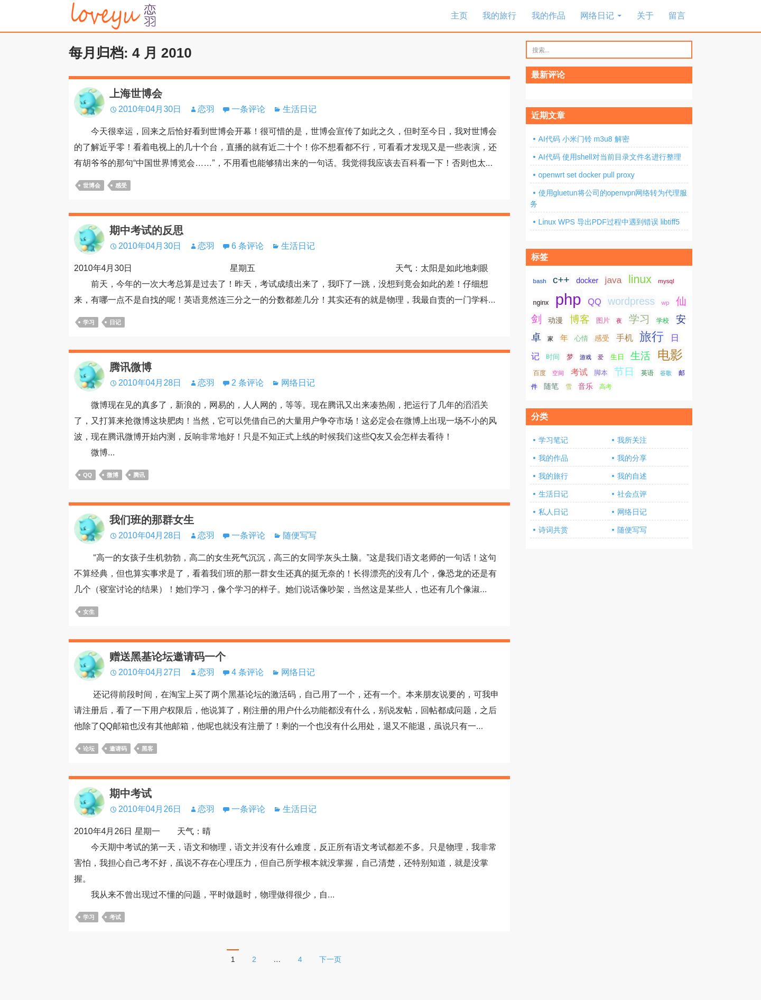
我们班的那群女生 (151, 520)
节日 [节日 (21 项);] (624, 371)
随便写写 (300, 535)
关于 (645, 15)
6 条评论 (247, 245)
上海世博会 (135, 93)
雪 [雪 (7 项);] (568, 387)
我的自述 (632, 476)
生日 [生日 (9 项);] (617, 357)
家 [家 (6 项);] (550, 338)
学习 (89, 322)
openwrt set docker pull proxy (587, 175)
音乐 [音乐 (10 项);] (585, 386)
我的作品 (548, 15)
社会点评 (632, 494)
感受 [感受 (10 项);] (602, 338)
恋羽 (206, 109)
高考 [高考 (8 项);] (605, 386)
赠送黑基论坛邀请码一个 (167, 656)
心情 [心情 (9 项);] (581, 338)
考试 (115, 917)
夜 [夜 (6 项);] (619, 320)
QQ (87, 475)
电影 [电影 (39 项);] (670, 355)
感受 (121, 185)
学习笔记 (553, 440)
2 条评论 (247, 382)
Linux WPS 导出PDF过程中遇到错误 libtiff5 (609, 222)
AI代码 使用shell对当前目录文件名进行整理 (610, 157)
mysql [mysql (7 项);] (666, 281)
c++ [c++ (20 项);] (561, 279)
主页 (459, 15)
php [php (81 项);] (568, 299)
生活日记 (300, 109)
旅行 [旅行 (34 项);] (651, 336)
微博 (112, 475)
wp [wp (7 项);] (666, 303)
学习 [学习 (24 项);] (639, 319)
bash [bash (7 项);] (539, 281)
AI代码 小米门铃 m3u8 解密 (584, 139)
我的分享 (632, 458)
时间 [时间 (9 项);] (553, 357)
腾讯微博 (130, 367)
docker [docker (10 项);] (587, 280)
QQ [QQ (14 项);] (594, 301)
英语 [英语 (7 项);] (647, 373)
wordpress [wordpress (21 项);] (631, 301)
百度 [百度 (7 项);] (539, 373)
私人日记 (553, 512)
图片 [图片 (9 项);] (603, 320)
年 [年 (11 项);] (564, 338)
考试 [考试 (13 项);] (579, 372)
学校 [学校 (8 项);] (662, 320)
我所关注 (632, 440)
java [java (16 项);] (613, 280)
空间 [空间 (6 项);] (558, 373)
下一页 (330, 959)
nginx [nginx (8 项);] (541, 302)
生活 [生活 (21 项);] (640, 355)
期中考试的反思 (146, 230)
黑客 (147, 748)
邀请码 (118, 748)
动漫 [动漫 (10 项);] (555, 320)
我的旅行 (499, 15)
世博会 (91, 185)
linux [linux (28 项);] (640, 279)
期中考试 (130, 793)
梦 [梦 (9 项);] (570, 357)
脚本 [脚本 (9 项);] (601, 373)
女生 (89, 612)
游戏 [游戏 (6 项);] (585, 357)
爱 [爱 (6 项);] (601, 357)
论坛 (89, 748)
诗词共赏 (553, 530)
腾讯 (139, 475)
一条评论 (248, 109)
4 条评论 (247, 672)
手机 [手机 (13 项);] (624, 337)
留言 (677, 15)
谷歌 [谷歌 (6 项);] (666, 373)
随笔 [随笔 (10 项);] (551, 386)
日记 (115, 322)
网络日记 (597, 15)
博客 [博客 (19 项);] (580, 319)
